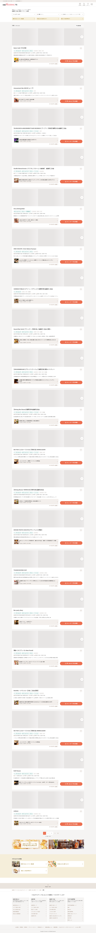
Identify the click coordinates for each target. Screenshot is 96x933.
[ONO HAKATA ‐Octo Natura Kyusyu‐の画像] (48, 237)
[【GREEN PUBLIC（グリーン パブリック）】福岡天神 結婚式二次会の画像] (48, 277)
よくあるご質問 (78, 927)
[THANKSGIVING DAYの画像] (48, 559)
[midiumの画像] (48, 800)
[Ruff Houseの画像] (48, 759)
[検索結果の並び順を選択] (79, 26)
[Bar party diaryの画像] (48, 599)
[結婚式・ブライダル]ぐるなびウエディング (19, 890)
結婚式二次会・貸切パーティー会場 (35, 890)
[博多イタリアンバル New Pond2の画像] (48, 639)
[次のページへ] (54, 833)
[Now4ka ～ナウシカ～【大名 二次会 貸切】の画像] (48, 679)
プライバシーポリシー (32, 927)
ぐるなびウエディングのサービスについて (66, 927)
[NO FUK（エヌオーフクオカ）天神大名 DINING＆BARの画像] (48, 438)
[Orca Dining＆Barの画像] (48, 197)
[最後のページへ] (57, 833)
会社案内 (17, 927)
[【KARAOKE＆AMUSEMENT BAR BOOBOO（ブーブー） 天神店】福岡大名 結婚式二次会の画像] (48, 117)
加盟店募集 (55, 927)
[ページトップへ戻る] (48, 886)
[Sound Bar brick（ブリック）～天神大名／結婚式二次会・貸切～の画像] (48, 318)
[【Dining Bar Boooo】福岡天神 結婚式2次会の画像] (48, 398)
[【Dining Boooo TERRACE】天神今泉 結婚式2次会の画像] (48, 478)
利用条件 (25, 927)
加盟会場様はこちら (48, 927)
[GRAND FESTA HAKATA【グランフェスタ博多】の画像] (48, 518)
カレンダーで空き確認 (71, 141)
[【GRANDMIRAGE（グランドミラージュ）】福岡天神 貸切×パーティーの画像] (48, 358)
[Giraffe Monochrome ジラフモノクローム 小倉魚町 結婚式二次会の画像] (48, 157)
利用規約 (21, 927)
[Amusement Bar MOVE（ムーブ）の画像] (48, 77)
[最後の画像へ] (81, 36)
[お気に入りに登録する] (80, 48)
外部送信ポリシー (41, 927)
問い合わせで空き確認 (71, 61)
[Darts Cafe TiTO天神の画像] (48, 37)
